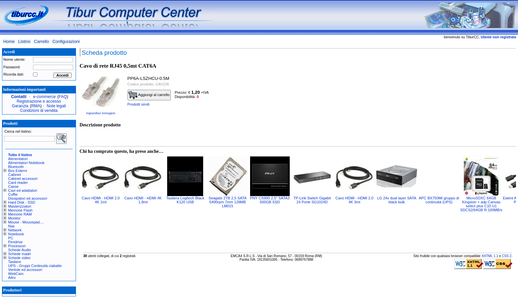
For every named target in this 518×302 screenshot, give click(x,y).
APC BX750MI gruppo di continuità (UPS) (439, 200)
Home (9, 41)
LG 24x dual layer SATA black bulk (396, 200)
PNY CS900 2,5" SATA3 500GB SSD (270, 200)
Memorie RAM (20, 214)
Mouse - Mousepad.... (26, 222)
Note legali (56, 106)
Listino (24, 41)
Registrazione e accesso (39, 101)
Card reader (18, 183)
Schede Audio (19, 250)
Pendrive (15, 242)
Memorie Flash (20, 210)
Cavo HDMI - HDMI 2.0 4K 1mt (101, 200)
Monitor (14, 218)
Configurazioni (66, 41)
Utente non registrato (498, 37)
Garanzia (20, 106)
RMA (35, 106)
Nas (11, 226)
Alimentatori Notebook (26, 163)
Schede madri (19, 254)
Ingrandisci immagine (100, 113)
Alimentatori (18, 159)
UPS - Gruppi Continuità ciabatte (35, 266)
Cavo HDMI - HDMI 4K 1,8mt (143, 200)
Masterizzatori (19, 206)
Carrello (41, 41)
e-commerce (44, 96)
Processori (17, 246)
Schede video (19, 258)
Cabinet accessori (23, 179)
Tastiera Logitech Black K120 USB (185, 200)
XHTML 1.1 (489, 256)
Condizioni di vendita (39, 110)
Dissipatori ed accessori (27, 198)
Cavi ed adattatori (22, 190)
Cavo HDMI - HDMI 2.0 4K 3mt (354, 200)
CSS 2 (506, 256)
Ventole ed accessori (25, 270)
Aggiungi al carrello (149, 95)
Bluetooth (16, 167)
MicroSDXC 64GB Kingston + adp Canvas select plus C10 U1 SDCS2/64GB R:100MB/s (481, 204)
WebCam (15, 274)
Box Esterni (17, 171)
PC (11, 238)
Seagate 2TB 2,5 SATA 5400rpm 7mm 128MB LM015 (227, 202)
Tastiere (14, 262)
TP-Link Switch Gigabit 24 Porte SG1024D (312, 200)
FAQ (63, 96)
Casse (13, 186)
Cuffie (13, 194)
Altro (12, 278)
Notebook (16, 234)
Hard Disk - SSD (21, 202)
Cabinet (14, 175)
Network (15, 230)
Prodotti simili (139, 104)
